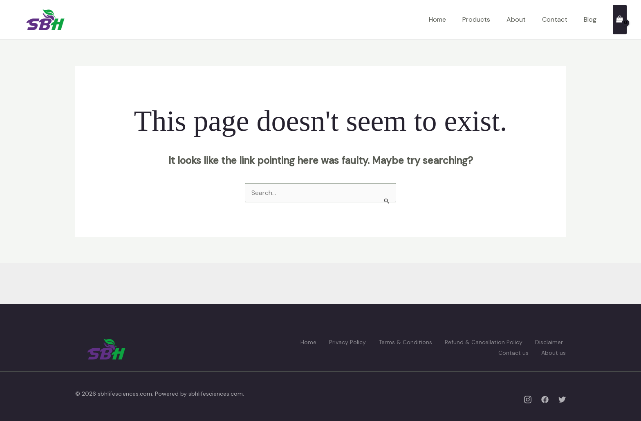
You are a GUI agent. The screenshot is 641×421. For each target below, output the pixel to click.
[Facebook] (545, 399)
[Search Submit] (387, 200)
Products (476, 19)
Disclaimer (549, 342)
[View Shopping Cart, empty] (620, 19)
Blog (590, 19)
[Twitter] (562, 399)
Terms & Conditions (405, 342)
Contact (554, 19)
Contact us (513, 352)
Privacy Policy (347, 342)
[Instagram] (527, 399)
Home (437, 19)
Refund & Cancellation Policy (483, 342)
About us (553, 352)
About (516, 19)
